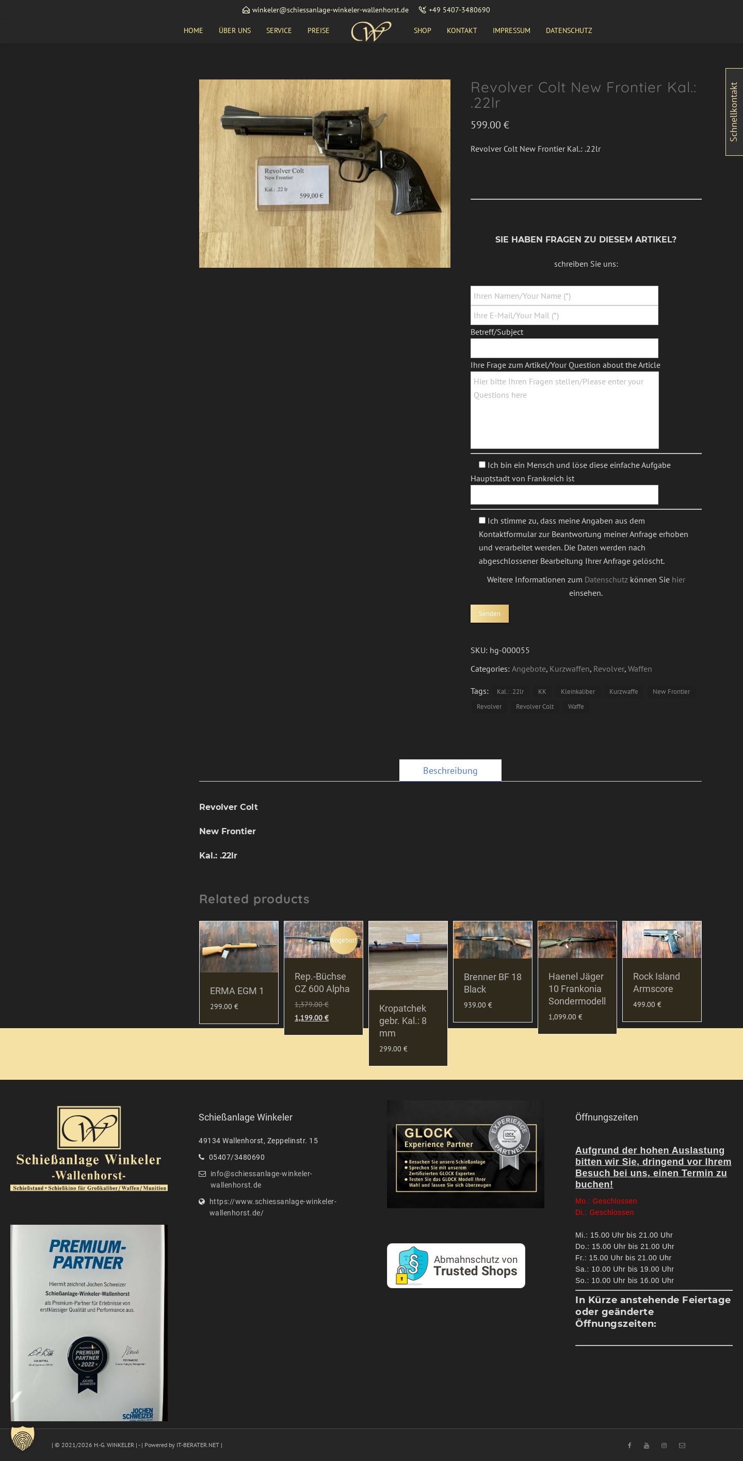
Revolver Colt (535, 706)
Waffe (576, 706)
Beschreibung (450, 770)
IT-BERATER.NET (197, 1445)
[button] (22, 1438)
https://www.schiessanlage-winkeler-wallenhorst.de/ (273, 1207)
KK (542, 691)
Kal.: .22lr (510, 691)
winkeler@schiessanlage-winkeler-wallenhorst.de (330, 9)
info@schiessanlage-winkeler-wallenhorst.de (262, 1179)
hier (678, 579)
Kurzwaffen (570, 668)
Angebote (529, 668)
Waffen (640, 668)
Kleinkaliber (578, 691)
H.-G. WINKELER (114, 1445)
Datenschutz (606, 579)
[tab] (450, 770)
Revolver (608, 668)
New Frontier (671, 691)
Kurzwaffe (623, 691)
